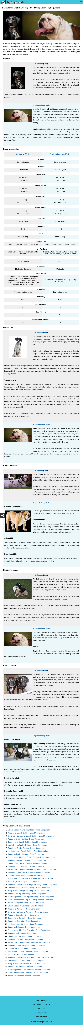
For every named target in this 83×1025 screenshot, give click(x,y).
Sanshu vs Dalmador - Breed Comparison (24, 927)
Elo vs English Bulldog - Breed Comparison (24, 881)
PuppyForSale (41, 1013)
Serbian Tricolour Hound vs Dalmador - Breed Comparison (30, 957)
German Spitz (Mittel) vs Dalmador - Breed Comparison (29, 930)
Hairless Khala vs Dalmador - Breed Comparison (26, 945)
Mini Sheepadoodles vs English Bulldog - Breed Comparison (31, 897)
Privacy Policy (41, 1000)
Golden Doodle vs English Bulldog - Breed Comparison (29, 830)
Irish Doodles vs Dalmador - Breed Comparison (26, 924)
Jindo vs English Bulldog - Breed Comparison (25, 875)
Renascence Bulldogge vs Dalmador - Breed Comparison (30, 942)
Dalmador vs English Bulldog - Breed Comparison (27, 866)
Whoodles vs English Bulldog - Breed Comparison (27, 894)
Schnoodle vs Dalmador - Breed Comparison (25, 918)
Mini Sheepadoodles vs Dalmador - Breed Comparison (29, 970)
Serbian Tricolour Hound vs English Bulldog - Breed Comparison (32, 885)
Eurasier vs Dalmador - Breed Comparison (24, 921)
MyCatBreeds (41, 1017)
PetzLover (41, 1008)
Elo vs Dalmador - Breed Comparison (22, 954)
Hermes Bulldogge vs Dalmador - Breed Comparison (28, 951)
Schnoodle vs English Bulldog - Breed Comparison (27, 842)
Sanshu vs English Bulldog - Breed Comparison (26, 854)
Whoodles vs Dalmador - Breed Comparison (25, 967)
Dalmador (39, 64)
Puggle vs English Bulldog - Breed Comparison (26, 839)
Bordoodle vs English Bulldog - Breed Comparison (27, 860)
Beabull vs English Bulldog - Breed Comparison (26, 903)
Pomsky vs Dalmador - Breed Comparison (24, 909)
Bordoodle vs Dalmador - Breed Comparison (25, 933)
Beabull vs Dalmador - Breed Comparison (24, 976)
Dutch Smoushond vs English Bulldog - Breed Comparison (30, 900)
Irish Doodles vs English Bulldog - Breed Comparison (28, 851)
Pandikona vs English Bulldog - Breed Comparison (27, 863)
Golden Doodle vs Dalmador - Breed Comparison (27, 906)
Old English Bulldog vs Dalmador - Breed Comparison (28, 912)
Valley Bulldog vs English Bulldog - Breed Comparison (28, 891)
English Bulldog (39, 105)
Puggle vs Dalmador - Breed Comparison (23, 915)
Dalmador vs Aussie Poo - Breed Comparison (25, 939)
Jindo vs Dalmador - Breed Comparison (23, 948)
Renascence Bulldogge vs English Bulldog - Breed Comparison (32, 869)
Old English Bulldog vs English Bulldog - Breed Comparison (31, 836)
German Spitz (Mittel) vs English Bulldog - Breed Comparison (31, 857)
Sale (45, 64)
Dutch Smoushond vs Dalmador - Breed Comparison (28, 973)
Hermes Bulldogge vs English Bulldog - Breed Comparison (30, 878)
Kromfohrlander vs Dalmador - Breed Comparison (27, 961)
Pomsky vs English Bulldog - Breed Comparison (26, 833)
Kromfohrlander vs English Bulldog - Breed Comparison (29, 888)
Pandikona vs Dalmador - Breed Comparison (25, 936)
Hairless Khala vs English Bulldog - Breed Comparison (29, 872)
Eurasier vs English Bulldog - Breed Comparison (26, 848)
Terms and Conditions (41, 1004)
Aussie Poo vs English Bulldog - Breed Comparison (27, 845)
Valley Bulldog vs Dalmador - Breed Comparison (26, 964)
